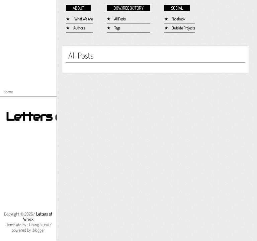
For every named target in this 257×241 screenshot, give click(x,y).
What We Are (83, 18)
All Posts (119, 18)
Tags (117, 27)
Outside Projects (183, 27)
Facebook (178, 18)
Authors (79, 27)
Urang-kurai (39, 224)
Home (8, 91)
